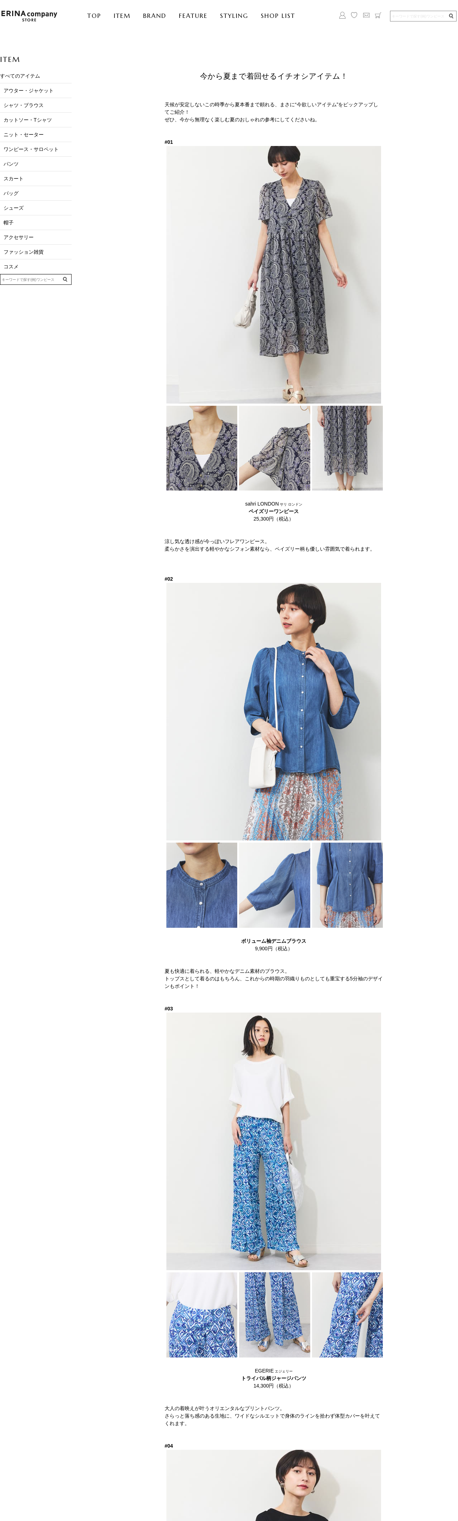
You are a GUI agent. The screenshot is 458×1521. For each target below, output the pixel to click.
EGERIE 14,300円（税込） (273, 1378)
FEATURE (193, 16)
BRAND (154, 16)
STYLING (234, 16)
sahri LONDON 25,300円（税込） (273, 511)
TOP (94, 16)
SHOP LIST (278, 16)
